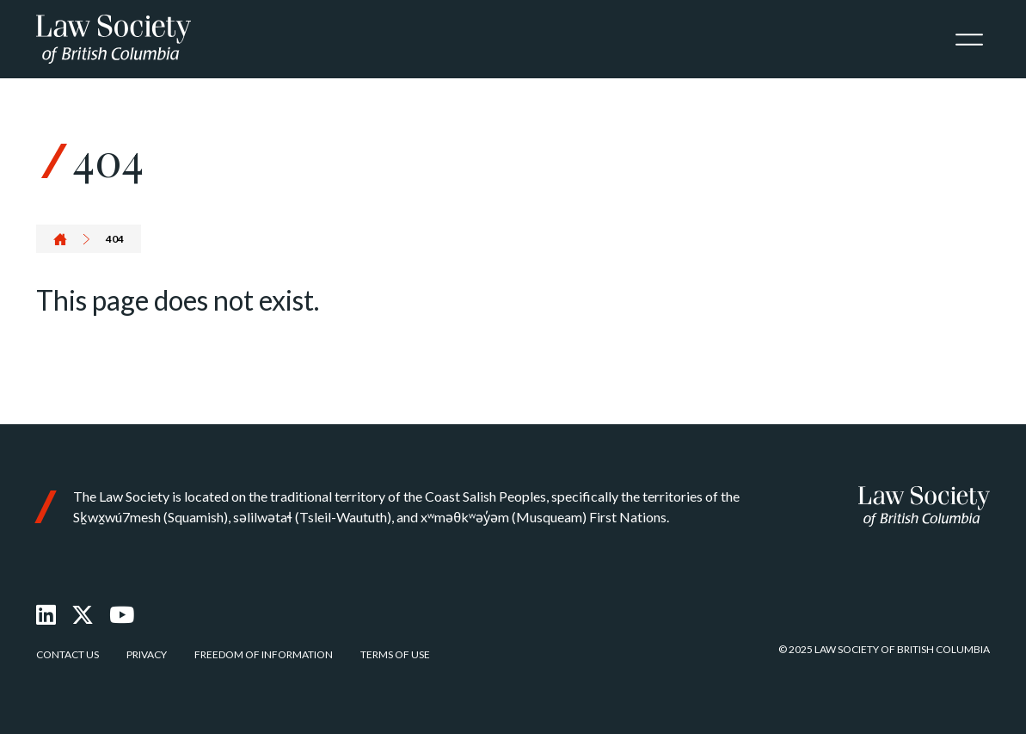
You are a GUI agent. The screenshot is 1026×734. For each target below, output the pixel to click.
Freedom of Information (263, 654)
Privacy (146, 654)
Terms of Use (395, 654)
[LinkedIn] (46, 614)
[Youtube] (121, 614)
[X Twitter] (82, 614)
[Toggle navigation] (969, 39)
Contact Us (67, 654)
